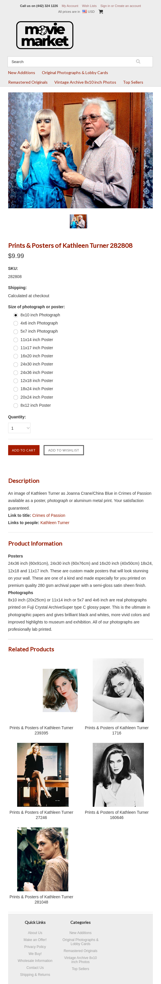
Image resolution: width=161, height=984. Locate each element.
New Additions (21, 72)
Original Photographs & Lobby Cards (75, 72)
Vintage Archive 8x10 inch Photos (85, 82)
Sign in (105, 6)
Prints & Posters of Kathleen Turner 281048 (41, 899)
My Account (70, 6)
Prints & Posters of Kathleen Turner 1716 (117, 730)
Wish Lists (89, 6)
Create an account (128, 6)
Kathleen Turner (54, 522)
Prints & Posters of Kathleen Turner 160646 (117, 815)
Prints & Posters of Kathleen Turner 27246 (41, 815)
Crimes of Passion (48, 515)
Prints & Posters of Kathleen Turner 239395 (41, 730)
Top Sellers (133, 82)
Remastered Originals (28, 82)
